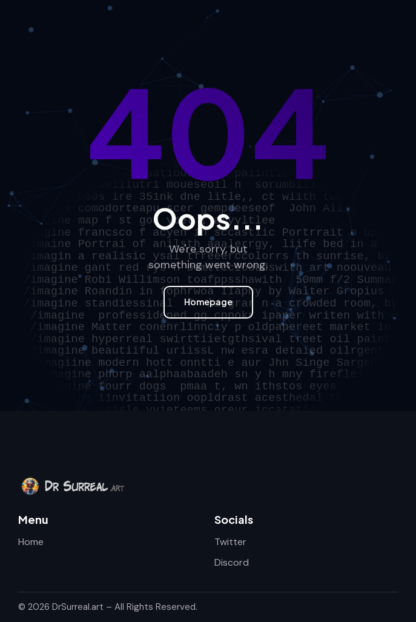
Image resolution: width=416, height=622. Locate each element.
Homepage (208, 301)
